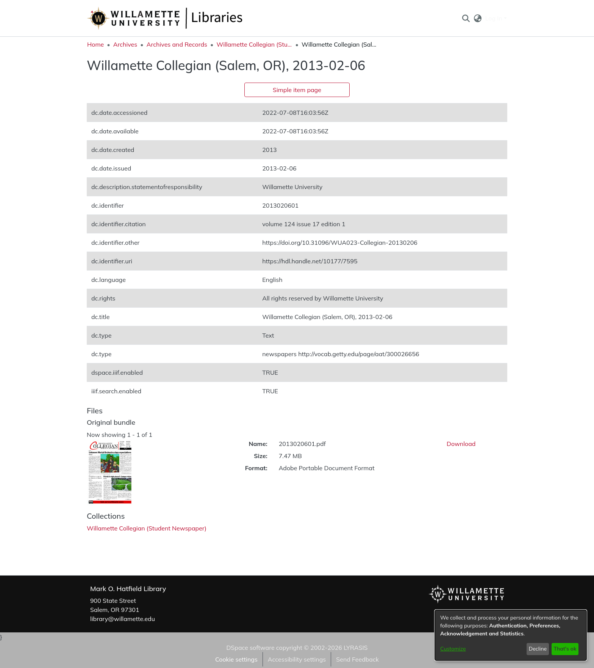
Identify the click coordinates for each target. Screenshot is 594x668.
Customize (453, 648)
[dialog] (510, 635)
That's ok (564, 648)
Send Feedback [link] (357, 659)
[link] (146, 528)
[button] (466, 18)
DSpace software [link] (250, 647)
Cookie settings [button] (236, 659)
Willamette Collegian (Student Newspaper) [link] (254, 44)
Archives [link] (125, 44)
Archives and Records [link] (177, 44)
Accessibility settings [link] (297, 659)
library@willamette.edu (122, 619)
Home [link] (95, 44)
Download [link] (461, 443)
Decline (538, 648)
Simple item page (297, 90)
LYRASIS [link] (355, 647)
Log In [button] (494, 18)
